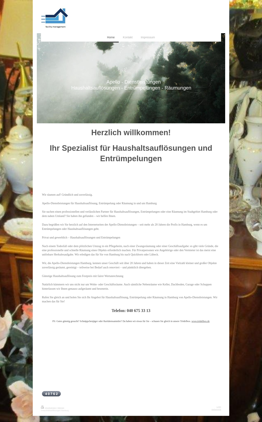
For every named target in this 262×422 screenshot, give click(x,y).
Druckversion (48, 408)
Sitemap (60, 408)
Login (219, 407)
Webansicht (216, 409)
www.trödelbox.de (200, 321)
